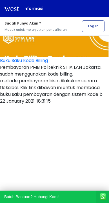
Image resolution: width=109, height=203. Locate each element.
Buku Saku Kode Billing (24, 60)
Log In (93, 26)
